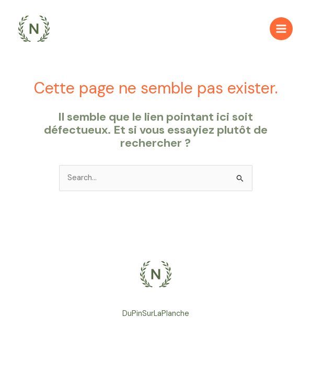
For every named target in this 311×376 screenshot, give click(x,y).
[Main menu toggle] (281, 28)
